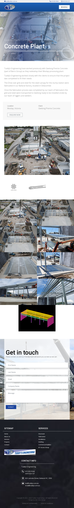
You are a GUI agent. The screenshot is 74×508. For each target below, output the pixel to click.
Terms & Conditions (47, 503)
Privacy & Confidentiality (29, 503)
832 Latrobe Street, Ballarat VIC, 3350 (38, 478)
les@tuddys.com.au (32, 483)
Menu (64, 7)
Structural (41, 434)
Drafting (41, 442)
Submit (11, 407)
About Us (7, 436)
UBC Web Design (40, 500)
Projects (6, 442)
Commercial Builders (44, 445)
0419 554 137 (30, 474)
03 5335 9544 (30, 471)
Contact (6, 445)
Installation (41, 439)
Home (6, 434)
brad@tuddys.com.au (32, 486)
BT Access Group (43, 447)
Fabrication (41, 436)
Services (6, 439)
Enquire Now (14, 115)
